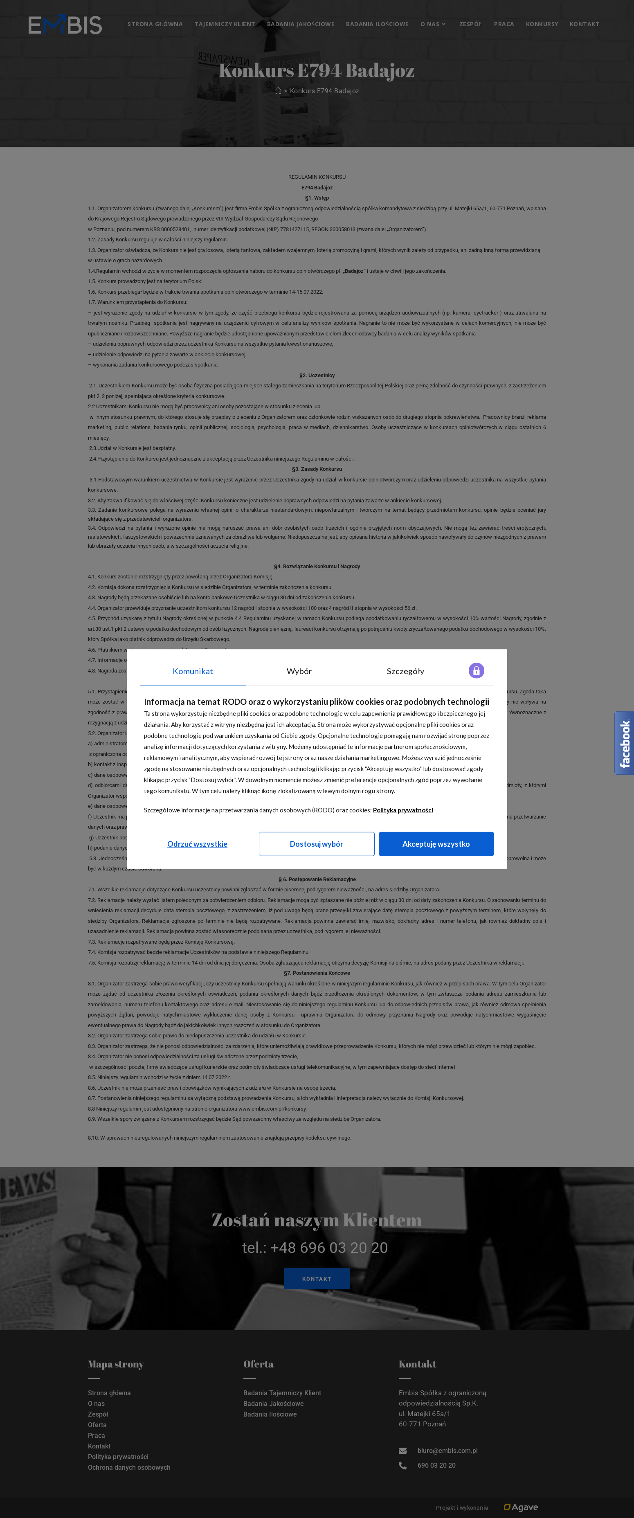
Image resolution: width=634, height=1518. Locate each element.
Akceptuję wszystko (436, 843)
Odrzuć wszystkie (197, 843)
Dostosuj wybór (316, 843)
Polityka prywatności (403, 810)
